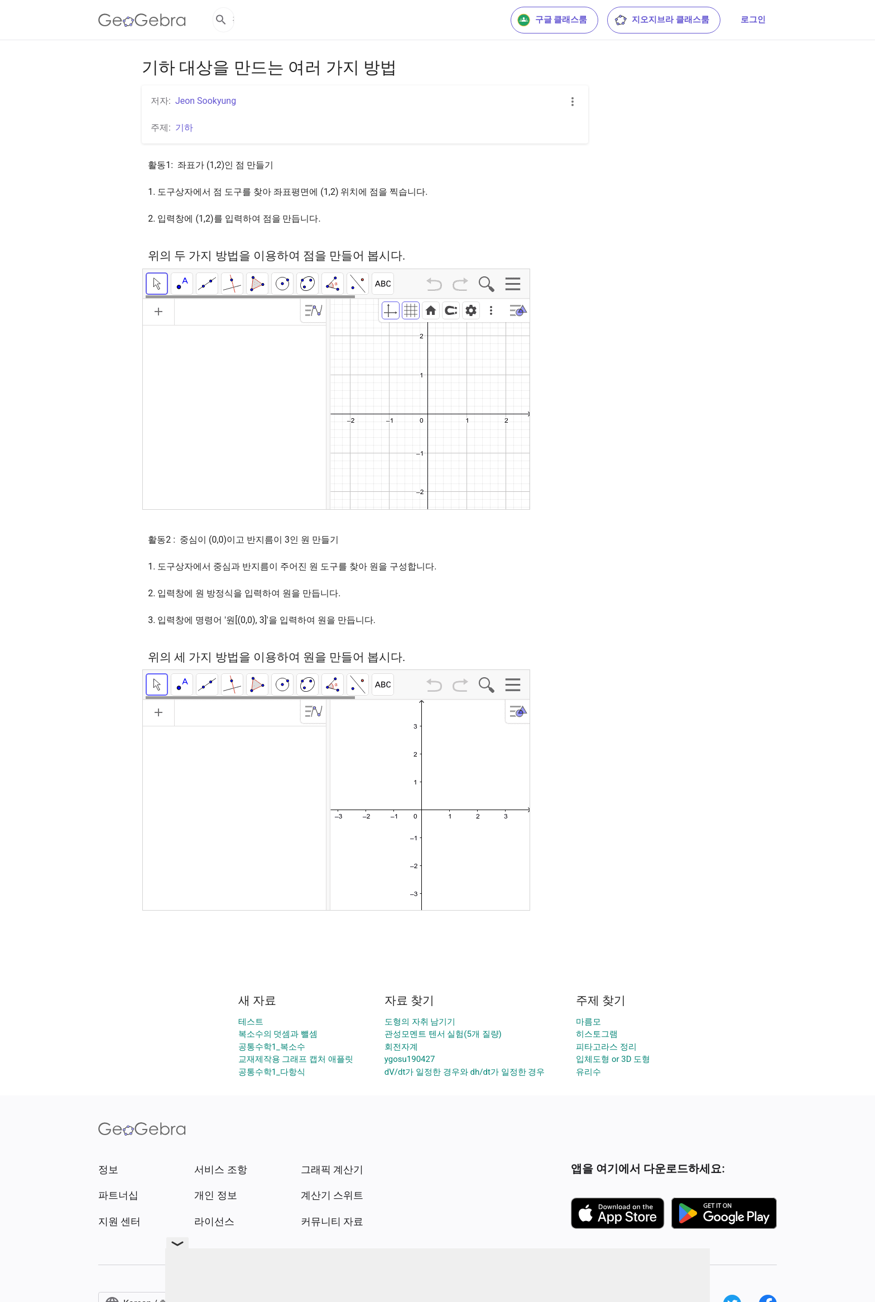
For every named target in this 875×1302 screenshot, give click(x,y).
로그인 (753, 20)
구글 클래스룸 (552, 20)
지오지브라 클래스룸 (661, 20)
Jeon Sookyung (205, 100)
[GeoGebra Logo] (142, 20)
